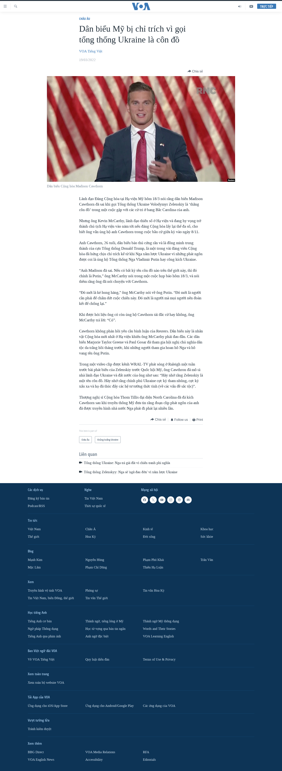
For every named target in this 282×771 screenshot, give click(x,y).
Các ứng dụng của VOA (159, 706)
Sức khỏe (207, 537)
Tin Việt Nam (93, 498)
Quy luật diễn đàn (97, 659)
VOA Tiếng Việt (90, 51)
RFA (146, 752)
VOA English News (41, 760)
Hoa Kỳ (90, 537)
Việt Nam (34, 529)
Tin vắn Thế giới (96, 598)
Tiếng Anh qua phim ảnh (44, 636)
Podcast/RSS (36, 506)
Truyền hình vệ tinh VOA (45, 590)
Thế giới (33, 537)
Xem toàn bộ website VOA (46, 683)
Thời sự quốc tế (95, 506)
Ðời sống (149, 537)
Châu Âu (84, 19)
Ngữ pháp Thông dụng (43, 629)
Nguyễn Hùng (94, 560)
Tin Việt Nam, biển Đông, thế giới (51, 598)
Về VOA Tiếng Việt (41, 659)
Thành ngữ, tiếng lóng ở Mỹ (104, 621)
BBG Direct (36, 752)
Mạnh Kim (35, 560)
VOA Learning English (158, 636)
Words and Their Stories (159, 629)
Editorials (149, 760)
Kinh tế (148, 529)
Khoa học (207, 529)
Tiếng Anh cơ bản (40, 621)
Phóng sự (91, 590)
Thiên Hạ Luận (153, 567)
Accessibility (94, 760)
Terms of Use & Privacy (159, 659)
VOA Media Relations (100, 752)
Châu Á (90, 529)
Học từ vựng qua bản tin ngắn (105, 629)
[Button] (195, 71)
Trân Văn (207, 560)
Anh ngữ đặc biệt (97, 636)
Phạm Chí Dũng (96, 567)
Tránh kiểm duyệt (39, 729)
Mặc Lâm (34, 567)
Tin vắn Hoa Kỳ (153, 590)
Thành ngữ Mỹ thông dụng (161, 621)
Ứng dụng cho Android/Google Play (109, 706)
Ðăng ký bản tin (38, 498)
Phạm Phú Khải (153, 560)
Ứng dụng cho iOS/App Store (48, 706)
